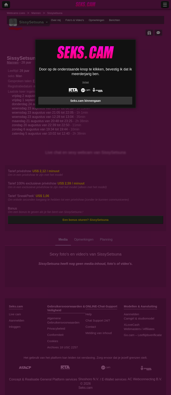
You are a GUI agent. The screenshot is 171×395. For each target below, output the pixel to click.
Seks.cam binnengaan (85, 100)
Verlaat (85, 82)
